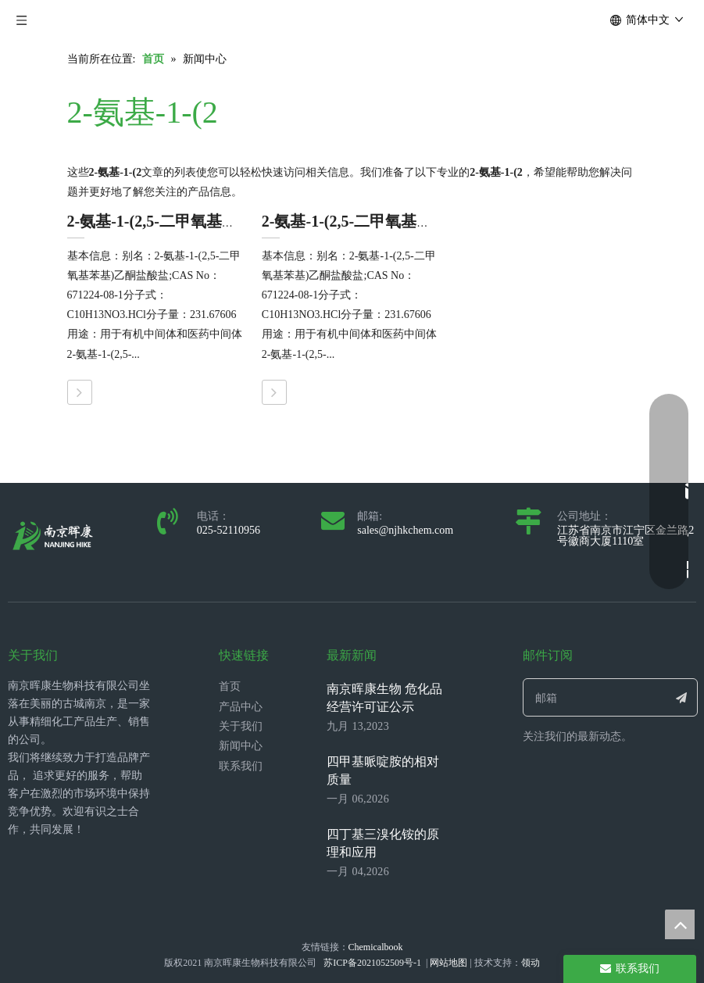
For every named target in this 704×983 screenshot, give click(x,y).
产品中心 (241, 707)
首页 (230, 686)
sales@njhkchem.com (405, 530)
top (680, 924)
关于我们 (241, 726)
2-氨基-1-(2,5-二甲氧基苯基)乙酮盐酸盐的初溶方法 (241, 221)
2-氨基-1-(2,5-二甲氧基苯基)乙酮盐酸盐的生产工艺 (435, 221)
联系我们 (241, 766)
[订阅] (681, 697)
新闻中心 (241, 746)
